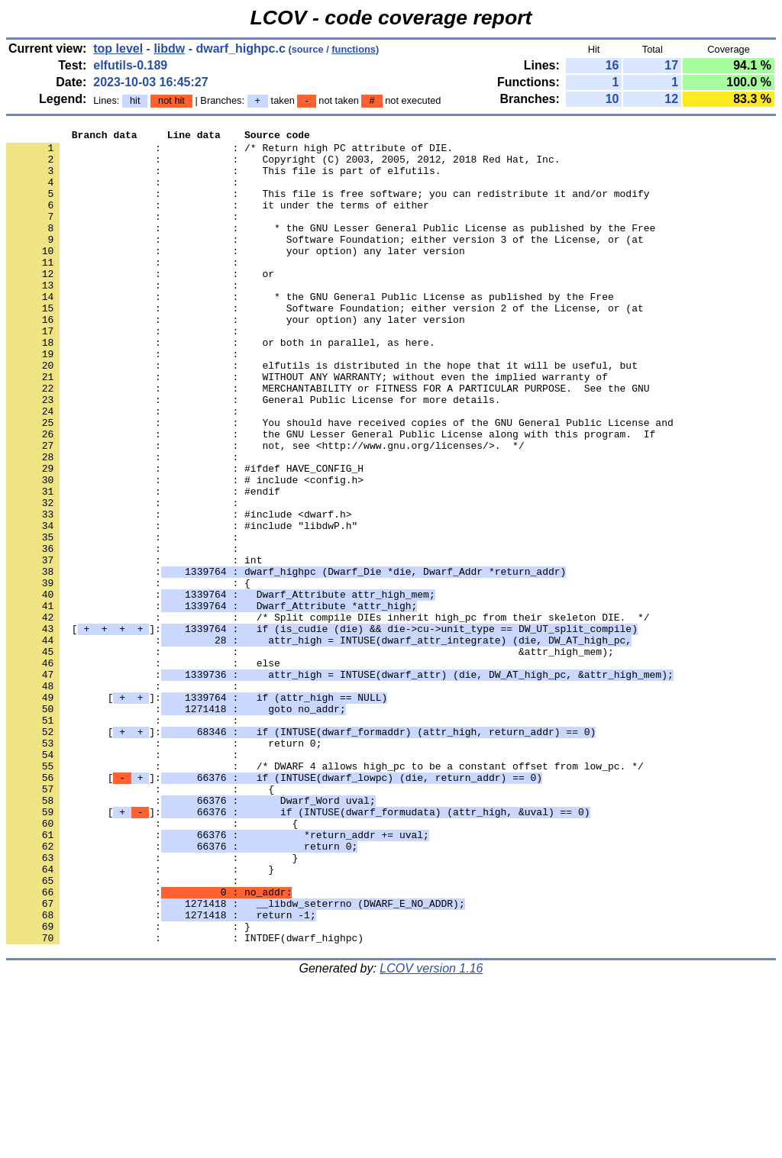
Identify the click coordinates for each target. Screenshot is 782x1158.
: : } (152, 1004)
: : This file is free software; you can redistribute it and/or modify (327, 207)
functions (353, 49)
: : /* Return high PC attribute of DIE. (229, 152)
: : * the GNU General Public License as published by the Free (310, 330)
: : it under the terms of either (217, 220)
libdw (169, 48)
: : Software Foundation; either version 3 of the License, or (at (325, 262)
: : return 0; (164, 866)
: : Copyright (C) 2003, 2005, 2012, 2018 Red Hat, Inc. (283, 166)
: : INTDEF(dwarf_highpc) (185, 1100)
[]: (322, 729)
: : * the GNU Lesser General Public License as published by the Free (330, 248)
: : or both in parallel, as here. (220, 385)
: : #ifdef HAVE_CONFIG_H (185, 537)
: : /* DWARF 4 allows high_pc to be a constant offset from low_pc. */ (325, 894)
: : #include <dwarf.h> (178, 591)
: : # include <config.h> (185, 550)
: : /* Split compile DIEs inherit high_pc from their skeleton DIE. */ (327, 715)
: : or (140, 303)
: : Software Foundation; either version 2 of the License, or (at (325, 344)
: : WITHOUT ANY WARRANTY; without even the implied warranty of (307, 427)
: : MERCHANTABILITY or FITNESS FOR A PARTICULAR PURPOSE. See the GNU (327, 440)
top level (118, 48)
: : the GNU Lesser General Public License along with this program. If (330, 495)
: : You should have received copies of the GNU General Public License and (340, 482)
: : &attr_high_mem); (310, 756)
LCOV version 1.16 (431, 1130)
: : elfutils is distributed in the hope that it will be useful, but (322, 413)
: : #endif (143, 564)
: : (125, 193)
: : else (143, 770)
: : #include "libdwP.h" (181, 605)
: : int (134, 646)
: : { (128, 674)
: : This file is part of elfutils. (223, 179)
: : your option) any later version (235, 275)
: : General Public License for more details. (253, 454)
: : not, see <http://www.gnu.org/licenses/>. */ (265, 509)
